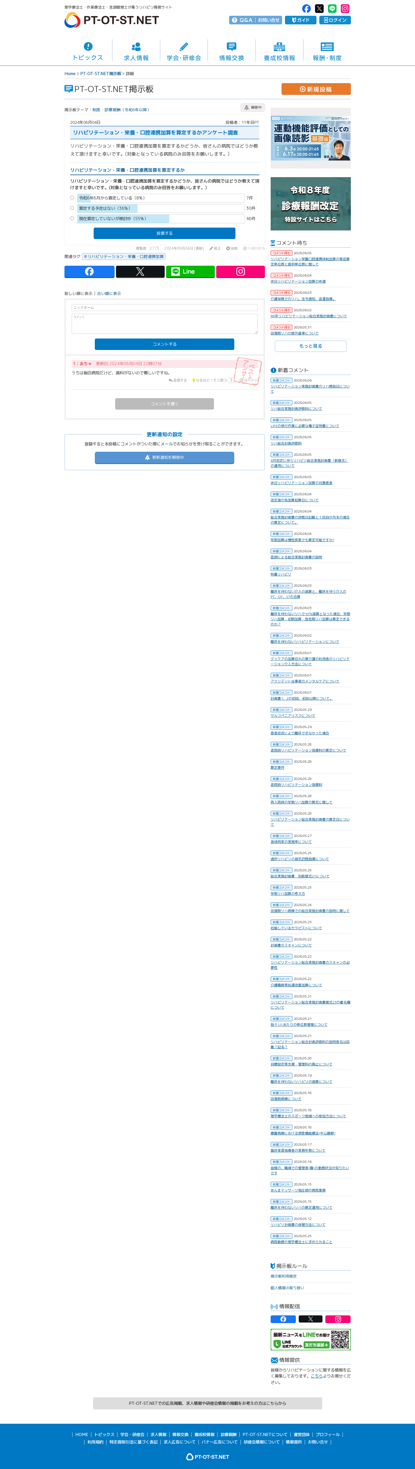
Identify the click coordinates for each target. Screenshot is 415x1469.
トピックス (88, 50)
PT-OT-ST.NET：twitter (319, 8)
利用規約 (95, 1442)
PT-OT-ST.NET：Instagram (345, 8)
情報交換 (231, 50)
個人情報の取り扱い (287, 1287)
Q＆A (246, 20)
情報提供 (294, 1442)
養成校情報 (279, 50)
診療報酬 (229, 1434)
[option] (311, 138)
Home (70, 74)
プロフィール (328, 1434)
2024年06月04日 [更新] (184, 248)
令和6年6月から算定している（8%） (113, 198)
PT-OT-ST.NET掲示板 (100, 74)
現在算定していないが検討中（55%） (113, 219)
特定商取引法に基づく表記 (133, 1442)
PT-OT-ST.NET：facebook (306, 8)
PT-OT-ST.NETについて (265, 1434)
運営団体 (302, 1434)
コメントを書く (165, 404)
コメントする (165, 344)
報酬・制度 (327, 50)
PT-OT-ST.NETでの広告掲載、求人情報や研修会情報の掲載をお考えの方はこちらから (207, 1403)
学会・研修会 (184, 50)
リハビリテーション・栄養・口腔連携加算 (126, 256)
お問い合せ (268, 20)
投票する (165, 233)
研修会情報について (262, 1442)
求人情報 (136, 50)
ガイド (300, 20)
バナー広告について (220, 1442)
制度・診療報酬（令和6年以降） (122, 109)
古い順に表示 (109, 294)
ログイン (335, 20)
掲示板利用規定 (284, 1276)
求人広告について (180, 1442)
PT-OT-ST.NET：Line (332, 8)
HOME (81, 1434)
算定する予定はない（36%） (105, 208)
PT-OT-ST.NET (111, 20)
